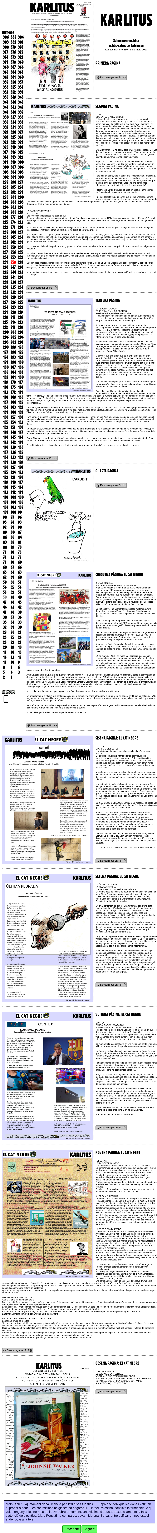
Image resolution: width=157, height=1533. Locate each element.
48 (20, 597)
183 (20, 372)
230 (5, 297)
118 (13, 482)
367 (13, 67)
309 (21, 162)
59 (4, 582)
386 (6, 37)
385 (13, 37)
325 (13, 137)
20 (5, 647)
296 (5, 187)
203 (5, 342)
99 (20, 512)
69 (20, 562)
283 (13, 207)
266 (5, 237)
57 (19, 582)
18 (19, 647)
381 (20, 42)
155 (5, 422)
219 (20, 312)
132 (20, 457)
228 (20, 297)
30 (20, 627)
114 (20, 487)
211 (13, 327)
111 (20, 492)
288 (21, 197)
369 (20, 62)
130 (13, 462)
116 (5, 487)
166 (13, 402)
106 (13, 502)
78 (19, 547)
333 (20, 122)
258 (20, 247)
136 (13, 452)
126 (20, 467)
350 (5, 97)
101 (5, 512)
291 (20, 192)
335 (5, 122)
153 (20, 422)
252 (20, 257)
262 (13, 242)
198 (20, 347)
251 (5, 262)
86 (5, 537)
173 (5, 392)
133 (13, 457)
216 (20, 317)
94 (12, 522)
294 (20, 187)
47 (4, 602)
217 (13, 317)
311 (5, 162)
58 (12, 582)
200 (6, 347)
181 (13, 377)
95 (4, 522)
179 (5, 382)
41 (4, 612)
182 (5, 377)
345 (20, 102)
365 (5, 72)
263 (5, 242)
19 (12, 647)
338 (6, 117)
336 (20, 117)
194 (5, 357)
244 (13, 272)
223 (13, 307)
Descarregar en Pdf (111, 77)
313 (13, 157)
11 (4, 662)
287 (5, 202)
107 (5, 502)
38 (5, 617)
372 (20, 57)
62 (4, 577)
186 (20, 367)
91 (12, 527)
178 (13, 382)
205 (13, 337)
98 (5, 517)
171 (20, 392)
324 (20, 137)
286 (13, 202)
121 (13, 477)
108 (21, 497)
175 (13, 387)
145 (13, 437)
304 (13, 172)
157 (13, 417)
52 (12, 592)
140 (5, 447)
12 (19, 657)
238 (13, 282)
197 (5, 352)
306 (21, 167)
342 (20, 107)
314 (5, 157)
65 (4, 572)
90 (20, 527)
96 (20, 517)
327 (20, 132)
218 (5, 317)
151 (13, 427)
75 (19, 552)
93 (19, 522)
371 (5, 62)
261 (20, 242)
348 (20, 97)
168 (20, 397)
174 (20, 387)
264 (20, 237)
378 (20, 47)
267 (20, 232)
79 (12, 547)
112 (13, 492)
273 (20, 222)
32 (4, 627)
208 (13, 332)
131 (5, 462)
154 (13, 422)
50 (5, 597)
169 (13, 397)
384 (21, 37)
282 (20, 207)
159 (20, 412)
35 (4, 622)
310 (13, 162)
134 (5, 457)
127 (13, 467)
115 (13, 487)
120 (20, 477)
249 (20, 262)
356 (5, 87)
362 (5, 77)
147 (20, 432)
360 (21, 77)
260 (5, 247)
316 (13, 152)
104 (5, 507)
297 (20, 182)
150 (20, 427)
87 (19, 532)
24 (19, 637)
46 (12, 602)
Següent (89, 1529)
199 (13, 347)
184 (13, 372)
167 (5, 402)
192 (20, 357)
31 (12, 627)
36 (19, 617)
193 (13, 357)
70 (12, 562)
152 (5, 427)
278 (5, 217)
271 (13, 227)
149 (5, 432)
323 (5, 142)
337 (13, 117)
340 (13, 112)
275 (5, 222)
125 (5, 472)
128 (5, 467)
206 (6, 337)
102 (20, 507)
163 (13, 407)
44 (4, 607)
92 (4, 527)
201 (20, 342)
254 (5, 257)
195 (20, 352)
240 (20, 277)
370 (13, 62)
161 (5, 412)
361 (13, 77)
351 (20, 92)
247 (13, 267)
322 (13, 142)
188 (6, 367)
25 (12, 637)
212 (5, 327)
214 (13, 322)
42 (19, 607)
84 (20, 537)
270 (20, 227)
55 (12, 587)
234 (20, 287)
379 (13, 47)
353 (5, 92)
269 (5, 232)
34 (12, 622)
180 (21, 377)
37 (12, 617)
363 (20, 72)
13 (12, 657)
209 (6, 332)
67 (12, 567)
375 (20, 52)
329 (5, 132)
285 (20, 202)
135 (20, 452)
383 (6, 42)
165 (20, 402)
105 (20, 502)
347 (5, 102)
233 (5, 292)
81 (19, 542)
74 (4, 557)
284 (5, 207)
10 (12, 662)
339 (20, 112)
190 (13, 362)
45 (19, 602)
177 (20, 382)
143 (5, 442)
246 (20, 267)
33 (19, 622)
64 (12, 572)
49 (12, 597)
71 (4, 562)
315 (20, 152)
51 (19, 592)
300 (21, 177)
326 (5, 137)
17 (4, 652)
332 (5, 127)
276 (20, 217)
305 (5, 172)
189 (20, 362)
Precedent (71, 1529)
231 (20, 292)
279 (20, 212)
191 (5, 362)
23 (4, 642)
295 (13, 187)
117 (20, 482)
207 (20, 332)
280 (13, 212)
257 (5, 252)
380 (6, 47)
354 (20, 87)
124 (13, 472)
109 (13, 497)
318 (20, 147)
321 (20, 142)
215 (5, 322)
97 (12, 517)
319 (13, 147)
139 (13, 447)
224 (5, 307)
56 (4, 587)
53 (4, 592)
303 (20, 172)
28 (12, 632)
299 (5, 182)
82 (12, 542)
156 (20, 417)
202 (13, 342)
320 (5, 147)
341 (5, 112)
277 (13, 217)
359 (5, 82)
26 (4, 637)
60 (20, 577)
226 (13, 302)
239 (5, 282)
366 (20, 67)
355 (13, 87)
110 (5, 497)
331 (13, 127)
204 (20, 337)
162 (20, 407)
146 (5, 437)
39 (19, 612)
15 (19, 652)
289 (13, 197)
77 (4, 552)
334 (13, 122)
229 (13, 297)
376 (13, 52)
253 (13, 257)
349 (13, 97)
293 (5, 192)
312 (20, 157)
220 (13, 312)
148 (13, 432)
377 (5, 52)
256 (13, 252)
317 (5, 152)
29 (4, 632)
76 (12, 552)
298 (13, 182)
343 (13, 107)
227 (5, 302)
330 (20, 127)
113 (5, 492)
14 (4, 657)
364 (13, 72)
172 (13, 392)
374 (5, 57)
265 (13, 237)
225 (20, 302)
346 (13, 102)
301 (13, 177)
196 (13, 352)
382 (13, 42)
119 (5, 482)
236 (5, 287)
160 (13, 412)
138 (20, 447)
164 (5, 407)
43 (12, 607)
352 (13, 92)
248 (5, 267)
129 (20, 462)
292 (13, 192)
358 (13, 82)
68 (5, 567)
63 (19, 572)
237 (20, 282)
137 (5, 452)
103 (13, 507)
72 (19, 557)
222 (20, 307)
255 (20, 252)
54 (19, 587)
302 (5, 177)
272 (5, 227)
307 (13, 167)
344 (5, 107)
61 (12, 577)
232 (13, 292)
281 (5, 212)
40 (12, 612)
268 (13, 232)
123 (20, 472)
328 (13, 132)
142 (13, 442)
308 (6, 167)
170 (5, 397)
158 (5, 417)
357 (20, 82)
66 (20, 567)
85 (12, 537)
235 (13, 287)
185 (5, 372)
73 (12, 557)
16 (12, 652)
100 (13, 512)
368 (6, 67)
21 (19, 642)
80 (5, 547)
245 (5, 272)
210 (20, 327)
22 (12, 642)
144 (20, 437)
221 (5, 312)
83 (5, 542)
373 (13, 57)
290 (5, 197)
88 (13, 532)
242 (5, 277)
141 (20, 442)
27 (19, 632)
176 (5, 387)
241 (13, 277)
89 (5, 532)
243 (20, 272)
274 (13, 222)
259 (13, 247)
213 (20, 322)
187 (13, 367)
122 (5, 477)
